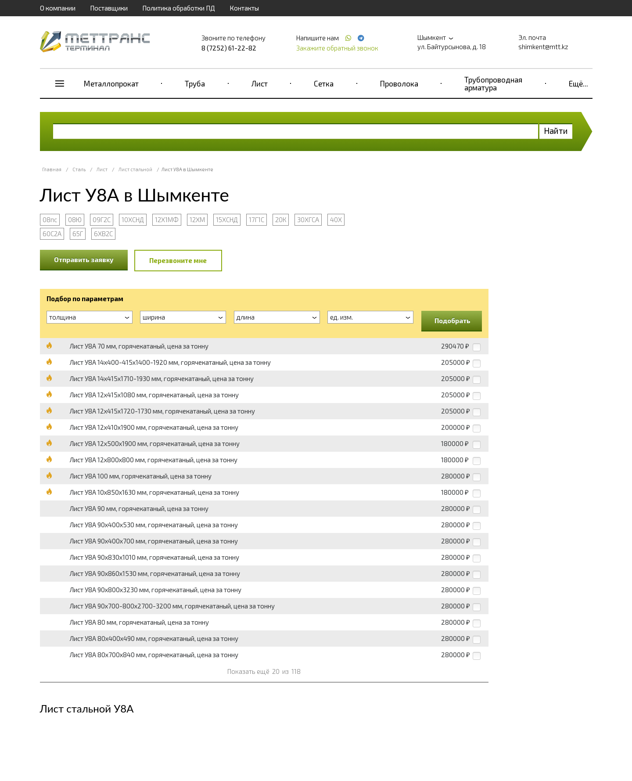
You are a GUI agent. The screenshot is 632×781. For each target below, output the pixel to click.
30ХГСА (308, 219)
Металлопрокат (111, 83)
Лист (259, 83)
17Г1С (256, 219)
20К (280, 219)
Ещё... (578, 83)
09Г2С (102, 219)
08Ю (75, 219)
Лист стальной (135, 169)
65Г (77, 234)
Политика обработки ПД (178, 8)
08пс (50, 219)
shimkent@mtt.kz (543, 46)
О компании (57, 8)
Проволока (399, 83)
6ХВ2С (103, 234)
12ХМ (197, 219)
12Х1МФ (167, 219)
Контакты (244, 8)
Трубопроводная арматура (493, 83)
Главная (51, 169)
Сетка (324, 83)
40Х (336, 219)
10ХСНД (133, 219)
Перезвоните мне (178, 260)
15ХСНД (227, 219)
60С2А (52, 234)
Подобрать (452, 320)
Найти (556, 131)
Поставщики (109, 8)
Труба (195, 83)
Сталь (79, 169)
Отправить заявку (84, 259)
